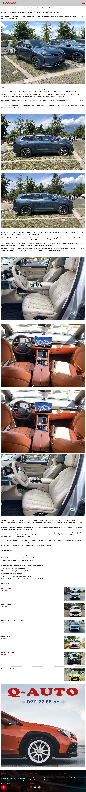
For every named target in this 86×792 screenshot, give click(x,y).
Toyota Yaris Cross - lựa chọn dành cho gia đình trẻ (17, 563)
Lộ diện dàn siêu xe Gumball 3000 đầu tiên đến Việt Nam (18, 557)
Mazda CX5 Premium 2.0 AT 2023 (10, 588)
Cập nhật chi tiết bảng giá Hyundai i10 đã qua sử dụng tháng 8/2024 (22, 565)
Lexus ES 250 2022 (6, 636)
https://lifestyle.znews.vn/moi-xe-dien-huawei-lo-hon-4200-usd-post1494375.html (28, 545)
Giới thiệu (47, 777)
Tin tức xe (32, 779)
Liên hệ (46, 779)
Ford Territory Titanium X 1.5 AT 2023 (12, 620)
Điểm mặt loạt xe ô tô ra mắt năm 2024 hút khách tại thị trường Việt (22, 579)
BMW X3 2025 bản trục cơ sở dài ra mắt (13, 568)
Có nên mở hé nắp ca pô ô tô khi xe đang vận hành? (17, 560)
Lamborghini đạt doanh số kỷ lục (12, 573)
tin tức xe (12, 8)
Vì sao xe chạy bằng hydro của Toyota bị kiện (15, 571)
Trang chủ (32, 777)
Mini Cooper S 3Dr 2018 (8, 668)
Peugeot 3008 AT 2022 (7, 652)
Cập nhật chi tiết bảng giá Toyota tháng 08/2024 (16, 555)
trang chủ (4, 8)
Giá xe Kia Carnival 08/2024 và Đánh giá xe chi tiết (17, 576)
